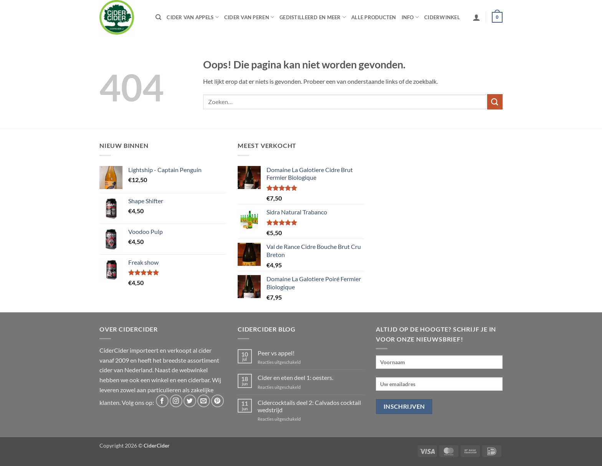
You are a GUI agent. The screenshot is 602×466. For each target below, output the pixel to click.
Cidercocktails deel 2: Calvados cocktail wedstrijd (309, 406)
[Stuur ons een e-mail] (203, 401)
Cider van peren (249, 17)
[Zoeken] (158, 17)
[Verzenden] (495, 101)
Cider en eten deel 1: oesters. (295, 377)
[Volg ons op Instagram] (176, 401)
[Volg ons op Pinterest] (217, 401)
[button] (476, 17)
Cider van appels (193, 17)
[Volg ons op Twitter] (190, 401)
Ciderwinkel (442, 17)
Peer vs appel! (276, 353)
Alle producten (373, 17)
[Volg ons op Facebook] (162, 401)
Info (410, 17)
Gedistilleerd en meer (313, 17)
